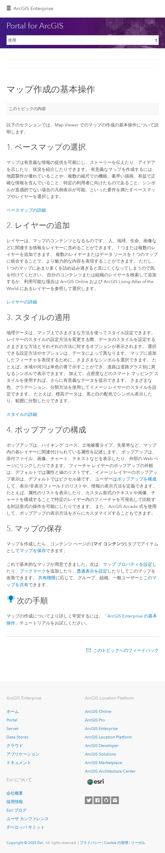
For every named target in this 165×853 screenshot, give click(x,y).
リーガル (138, 843)
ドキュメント (18, 762)
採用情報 (14, 801)
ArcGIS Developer (102, 745)
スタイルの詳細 (21, 414)
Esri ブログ (16, 810)
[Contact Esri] (115, 800)
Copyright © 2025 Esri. (25, 843)
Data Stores (17, 737)
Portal (11, 720)
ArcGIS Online (98, 711)
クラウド (14, 745)
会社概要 (14, 793)
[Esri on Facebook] (97, 800)
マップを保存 (33, 550)
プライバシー (90, 843)
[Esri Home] (95, 782)
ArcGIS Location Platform (108, 737)
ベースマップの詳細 (26, 210)
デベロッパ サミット (25, 827)
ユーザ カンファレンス (27, 818)
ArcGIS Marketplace (103, 762)
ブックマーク (33, 571)
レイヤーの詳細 (21, 301)
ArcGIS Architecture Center (110, 771)
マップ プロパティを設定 (127, 564)
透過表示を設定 (92, 571)
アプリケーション (22, 754)
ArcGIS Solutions (100, 754)
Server (12, 728)
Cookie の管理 (116, 843)
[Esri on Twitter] (89, 800)
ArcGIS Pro (95, 720)
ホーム (12, 711)
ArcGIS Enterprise (33, 8)
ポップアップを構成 (136, 479)
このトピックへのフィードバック (126, 650)
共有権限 (47, 577)
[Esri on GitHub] (106, 800)
